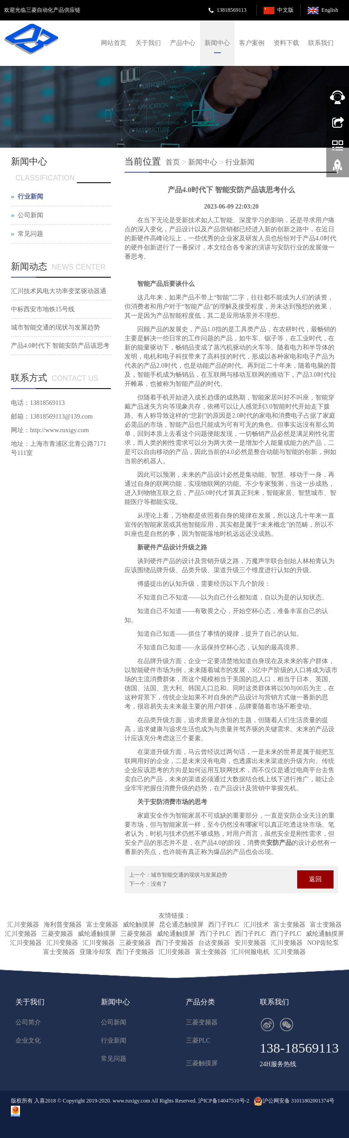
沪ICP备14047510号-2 (224, 1101)
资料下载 (286, 43)
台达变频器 (214, 942)
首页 (172, 162)
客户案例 (251, 43)
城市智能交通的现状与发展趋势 (189, 875)
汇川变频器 (23, 924)
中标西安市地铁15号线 (43, 309)
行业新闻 (239, 162)
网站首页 (113, 43)
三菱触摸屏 (202, 1063)
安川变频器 (250, 942)
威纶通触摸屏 (97, 933)
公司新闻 (30, 215)
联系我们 (321, 43)
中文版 (285, 10)
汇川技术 (256, 924)
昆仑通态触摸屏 (181, 924)
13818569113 (232, 10)
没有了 (159, 884)
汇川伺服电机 (250, 951)
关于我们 (148, 43)
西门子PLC (223, 924)
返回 (315, 879)
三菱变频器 (57, 933)
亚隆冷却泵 (95, 951)
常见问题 (30, 233)
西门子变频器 (174, 942)
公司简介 (28, 1022)
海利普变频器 (63, 924)
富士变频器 (102, 924)
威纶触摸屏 (139, 924)
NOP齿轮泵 (323, 942)
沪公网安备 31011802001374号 (299, 1101)
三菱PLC (198, 1040)
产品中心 (182, 43)
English (329, 10)
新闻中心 (217, 43)
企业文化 (28, 1040)
